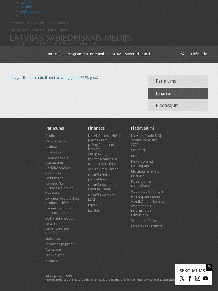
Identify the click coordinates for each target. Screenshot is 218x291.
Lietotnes (53, 238)
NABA (71, 43)
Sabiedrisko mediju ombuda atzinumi (61, 210)
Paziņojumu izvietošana (141, 183)
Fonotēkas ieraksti (146, 225)
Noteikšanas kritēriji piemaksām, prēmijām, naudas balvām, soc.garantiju (104, 144)
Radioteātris (87, 43)
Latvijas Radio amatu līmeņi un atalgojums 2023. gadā (54, 77)
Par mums (166, 81)
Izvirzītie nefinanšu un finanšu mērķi (104, 161)
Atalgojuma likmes (103, 168)
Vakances (53, 249)
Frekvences (55, 254)
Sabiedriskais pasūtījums (56, 160)
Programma (77, 53)
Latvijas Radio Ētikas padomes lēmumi (62, 200)
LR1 (36, 43)
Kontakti (52, 260)
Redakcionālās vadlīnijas (57, 170)
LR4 (56, 43)
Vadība (51, 146)
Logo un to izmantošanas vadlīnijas (57, 228)
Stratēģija (53, 152)
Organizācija (55, 141)
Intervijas (56, 53)
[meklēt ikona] (183, 54)
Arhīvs (116, 53)
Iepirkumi (95, 204)
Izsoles (94, 210)
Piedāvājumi (168, 105)
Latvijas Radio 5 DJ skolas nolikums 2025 (146, 140)
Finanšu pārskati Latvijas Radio (102, 187)
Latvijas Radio (21, 43)
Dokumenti (54, 178)
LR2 (43, 43)
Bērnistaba (30, 11)
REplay (26, 6)
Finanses (165, 94)
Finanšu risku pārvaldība (99, 177)
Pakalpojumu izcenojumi (142, 163)
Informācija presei (60, 243)
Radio (50, 135)
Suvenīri (132, 53)
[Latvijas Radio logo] (26, 54)
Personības (99, 53)
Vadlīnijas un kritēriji (148, 191)
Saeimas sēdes (144, 220)
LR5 (63, 43)
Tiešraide (198, 53)
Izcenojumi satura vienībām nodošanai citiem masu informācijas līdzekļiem (148, 206)
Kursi (145, 53)
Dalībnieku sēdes (60, 218)
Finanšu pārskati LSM (102, 197)
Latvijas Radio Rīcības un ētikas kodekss (59, 188)
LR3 (50, 43)
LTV (23, 15)
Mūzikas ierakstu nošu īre (145, 173)
